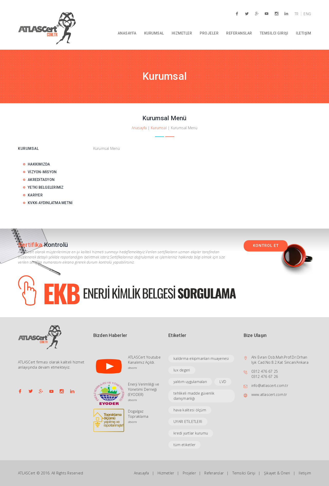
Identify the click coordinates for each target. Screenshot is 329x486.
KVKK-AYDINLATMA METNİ (50, 203)
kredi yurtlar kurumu (190, 433)
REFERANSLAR (239, 33)
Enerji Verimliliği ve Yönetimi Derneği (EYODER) (143, 389)
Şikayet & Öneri (277, 473)
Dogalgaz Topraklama (138, 414)
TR (297, 14)
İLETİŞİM (303, 33)
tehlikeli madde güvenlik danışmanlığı (193, 396)
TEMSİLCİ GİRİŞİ (274, 33)
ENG (307, 14)
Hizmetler (166, 473)
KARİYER (35, 195)
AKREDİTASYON (41, 180)
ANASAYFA (127, 33)
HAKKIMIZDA (39, 164)
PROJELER (209, 33)
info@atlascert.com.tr (269, 385)
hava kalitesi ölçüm (189, 409)
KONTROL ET (266, 245)
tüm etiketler (184, 444)
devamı (132, 368)
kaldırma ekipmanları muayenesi (201, 358)
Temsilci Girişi (243, 473)
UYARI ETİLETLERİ (187, 421)
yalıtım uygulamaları (190, 381)
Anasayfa (139, 127)
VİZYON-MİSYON (42, 172)
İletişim (305, 473)
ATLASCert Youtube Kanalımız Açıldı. (144, 360)
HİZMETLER (182, 33)
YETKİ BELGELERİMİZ (46, 187)
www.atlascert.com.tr (269, 394)
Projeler (189, 473)
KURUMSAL (154, 33)
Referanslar (214, 473)
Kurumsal (159, 127)
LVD (223, 381)
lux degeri (181, 370)
